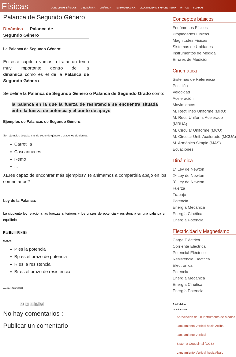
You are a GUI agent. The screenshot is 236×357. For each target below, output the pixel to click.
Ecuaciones (183, 149)
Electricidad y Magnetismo (201, 231)
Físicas (15, 6)
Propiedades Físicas (191, 34)
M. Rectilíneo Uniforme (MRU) (199, 111)
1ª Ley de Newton (188, 169)
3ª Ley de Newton (188, 182)
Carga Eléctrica (186, 240)
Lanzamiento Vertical (191, 334)
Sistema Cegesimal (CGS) (195, 343)
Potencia (180, 201)
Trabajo (179, 194)
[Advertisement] (129, 54)
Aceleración (183, 98)
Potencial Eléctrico (189, 252)
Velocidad (181, 92)
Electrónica (182, 265)
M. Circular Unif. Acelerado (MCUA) (204, 136)
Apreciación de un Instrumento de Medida (206, 317)
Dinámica (13, 28)
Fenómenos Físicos (190, 27)
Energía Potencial (188, 220)
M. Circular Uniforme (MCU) (197, 130)
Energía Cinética (187, 213)
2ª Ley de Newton (188, 175)
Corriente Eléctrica (189, 246)
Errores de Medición (191, 59)
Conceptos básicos (193, 19)
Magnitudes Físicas (190, 40)
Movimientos (184, 105)
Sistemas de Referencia (194, 79)
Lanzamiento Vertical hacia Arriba (200, 326)
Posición (180, 85)
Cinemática (185, 71)
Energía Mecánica (189, 207)
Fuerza (179, 188)
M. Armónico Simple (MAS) (197, 143)
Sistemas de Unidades (193, 46)
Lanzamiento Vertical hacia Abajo (200, 352)
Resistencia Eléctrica (191, 259)
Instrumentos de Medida (194, 53)
